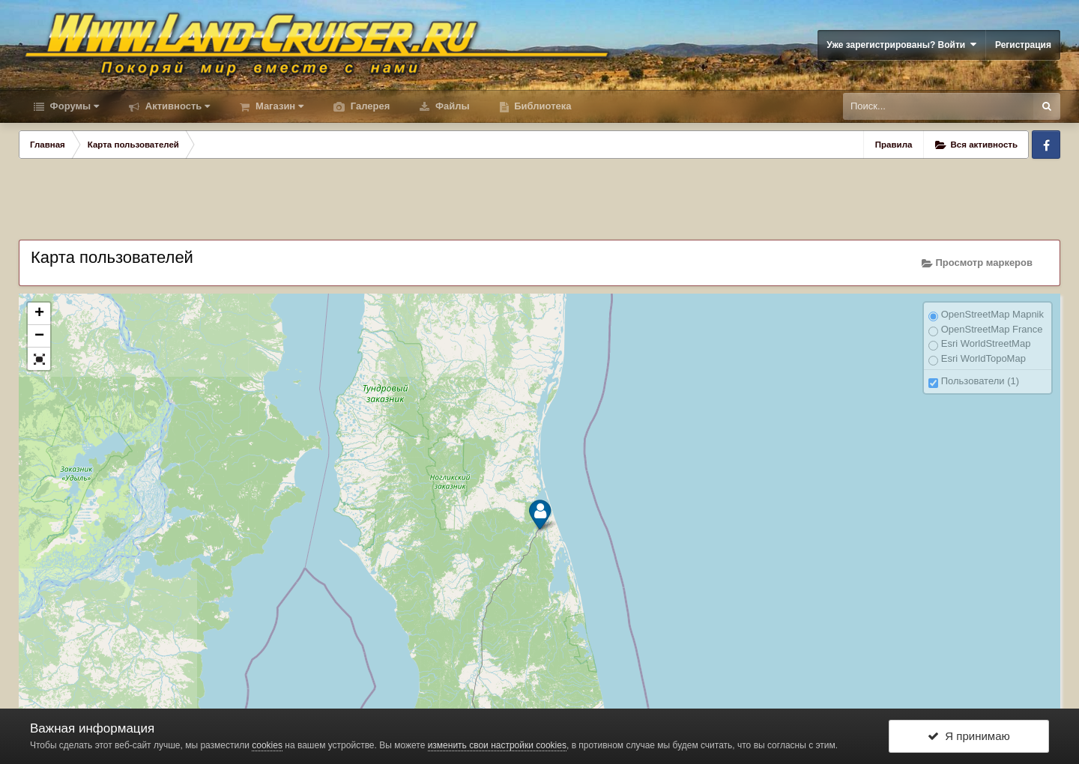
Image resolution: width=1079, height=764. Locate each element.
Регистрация (1023, 45)
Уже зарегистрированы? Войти (901, 44)
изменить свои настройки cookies (497, 745)
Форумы (73, 106)
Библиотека (542, 106)
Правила (894, 144)
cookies (267, 745)
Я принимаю (969, 736)
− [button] (39, 336)
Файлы (450, 106)
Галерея (369, 106)
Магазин (278, 106)
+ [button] (39, 314)
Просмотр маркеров (977, 263)
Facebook (1046, 144)
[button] (39, 359)
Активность (176, 106)
